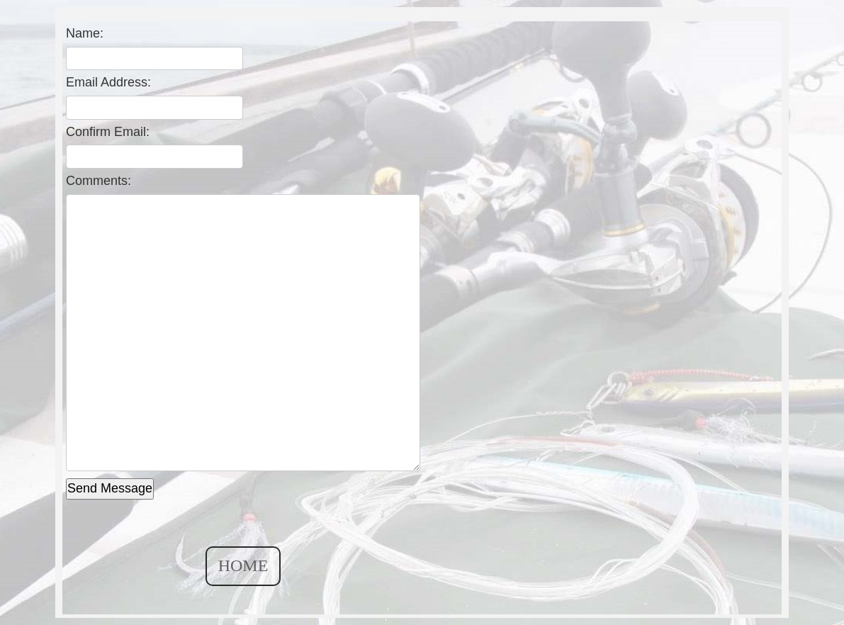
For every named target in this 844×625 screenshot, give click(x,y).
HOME (243, 565)
